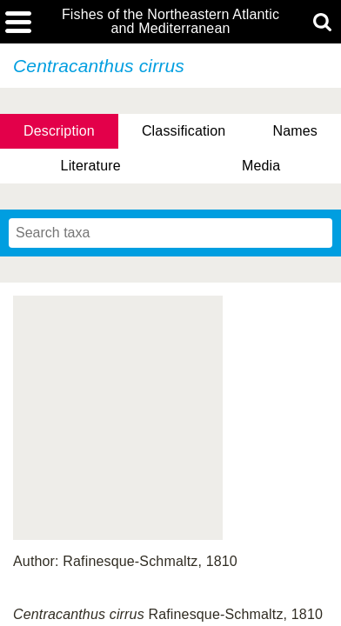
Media (261, 165)
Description (59, 130)
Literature (91, 165)
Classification (184, 130)
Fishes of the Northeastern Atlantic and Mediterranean (170, 22)
